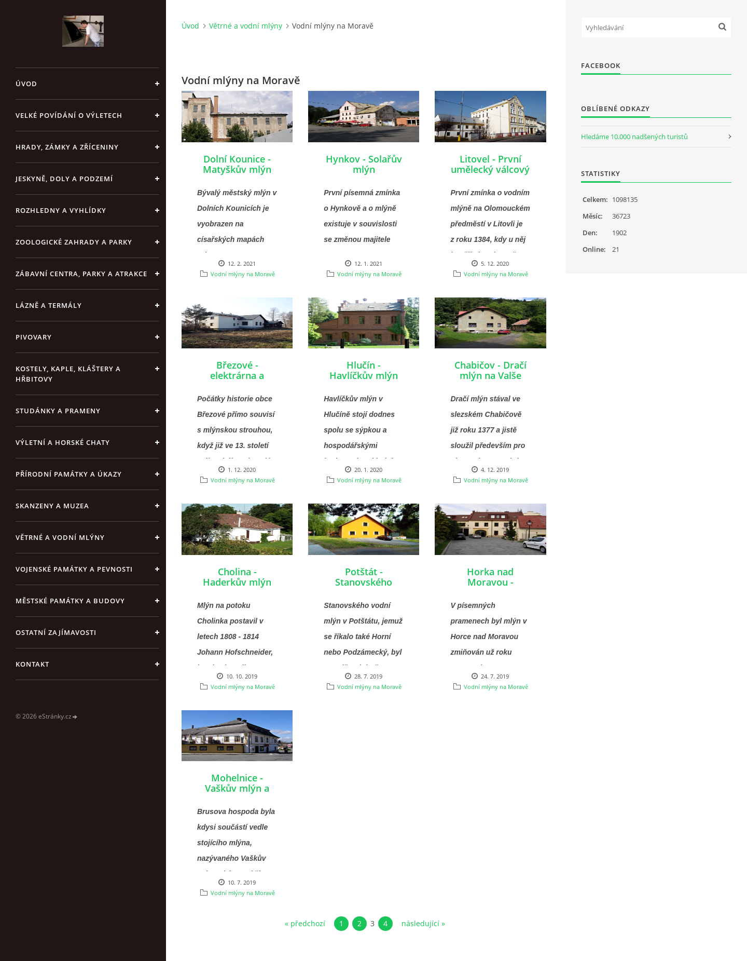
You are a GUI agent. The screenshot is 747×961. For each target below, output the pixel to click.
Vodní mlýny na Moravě (243, 274)
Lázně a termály (49, 305)
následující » (423, 923)
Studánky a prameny (58, 410)
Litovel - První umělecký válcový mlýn (490, 169)
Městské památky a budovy (70, 600)
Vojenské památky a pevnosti (74, 569)
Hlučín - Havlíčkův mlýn (363, 370)
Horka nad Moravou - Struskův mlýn (490, 582)
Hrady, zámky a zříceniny (67, 147)
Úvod (26, 83)
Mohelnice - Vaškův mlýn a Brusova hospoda (237, 788)
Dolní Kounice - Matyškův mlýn (237, 164)
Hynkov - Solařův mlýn (364, 164)
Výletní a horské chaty (63, 442)
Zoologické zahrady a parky (74, 242)
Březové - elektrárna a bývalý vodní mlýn (237, 380)
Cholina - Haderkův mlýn (237, 576)
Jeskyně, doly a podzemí (64, 178)
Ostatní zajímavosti (56, 632)
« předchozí (305, 923)
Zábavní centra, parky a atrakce (81, 273)
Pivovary (34, 337)
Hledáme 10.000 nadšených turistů (634, 136)
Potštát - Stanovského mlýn (363, 582)
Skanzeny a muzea (52, 505)
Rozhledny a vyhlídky (61, 210)
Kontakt (32, 664)
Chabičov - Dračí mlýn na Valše (490, 370)
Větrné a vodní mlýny (60, 537)
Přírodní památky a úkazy (69, 474)
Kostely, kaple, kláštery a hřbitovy (68, 374)
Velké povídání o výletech (69, 115)
